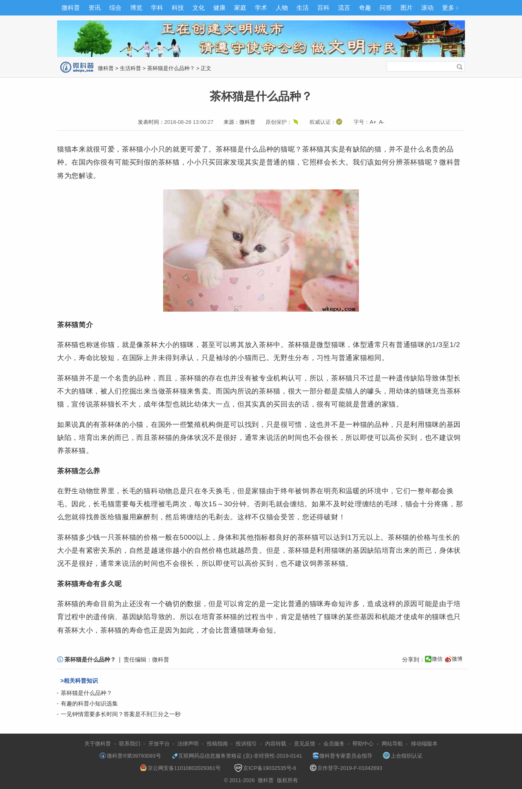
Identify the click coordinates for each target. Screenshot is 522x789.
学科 (157, 7)
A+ (372, 122)
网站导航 (392, 744)
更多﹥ (451, 7)
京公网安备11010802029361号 (180, 768)
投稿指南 (217, 744)
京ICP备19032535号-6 (265, 768)
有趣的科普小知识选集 (89, 703)
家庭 (240, 7)
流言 (344, 7)
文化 (198, 7)
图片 (406, 7)
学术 (261, 7)
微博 (457, 659)
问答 (386, 7)
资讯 (94, 7)
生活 (302, 7)
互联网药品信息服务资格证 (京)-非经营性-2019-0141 (237, 756)
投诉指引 (246, 744)
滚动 (427, 7)
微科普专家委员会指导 (342, 756)
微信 (437, 659)
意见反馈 (304, 744)
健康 (219, 7)
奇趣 (365, 7)
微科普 (71, 7)
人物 (282, 7)
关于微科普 (97, 744)
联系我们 (129, 744)
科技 (178, 7)
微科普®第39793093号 (130, 756)
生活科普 (130, 68)
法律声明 (188, 744)
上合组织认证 (402, 756)
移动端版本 (424, 744)
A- (381, 122)
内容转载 (275, 744)
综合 (115, 7)
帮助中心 (363, 744)
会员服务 (334, 744)
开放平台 (159, 744)
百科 (323, 7)
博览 (136, 7)
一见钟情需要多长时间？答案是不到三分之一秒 (121, 714)
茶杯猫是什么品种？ (171, 68)
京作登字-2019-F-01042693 (346, 768)
